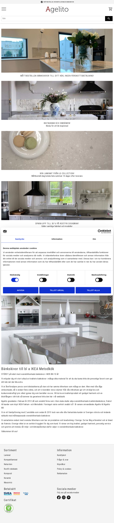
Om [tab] (94, 239)
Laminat (7, 455)
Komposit (8, 473)
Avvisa (20, 290)
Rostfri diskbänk (10, 469)
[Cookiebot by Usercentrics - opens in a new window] (99, 231)
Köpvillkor (61, 464)
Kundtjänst (61, 455)
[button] (4, 9)
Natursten (8, 464)
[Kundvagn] (110, 9)
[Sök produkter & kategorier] (53, 18)
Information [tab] (57, 239)
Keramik (7, 478)
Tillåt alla (93, 290)
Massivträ (8, 482)
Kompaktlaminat (10, 459)
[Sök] (109, 18)
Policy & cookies (64, 469)
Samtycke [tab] (19, 239)
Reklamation (62, 473)
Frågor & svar (62, 459)
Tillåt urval (57, 290)
